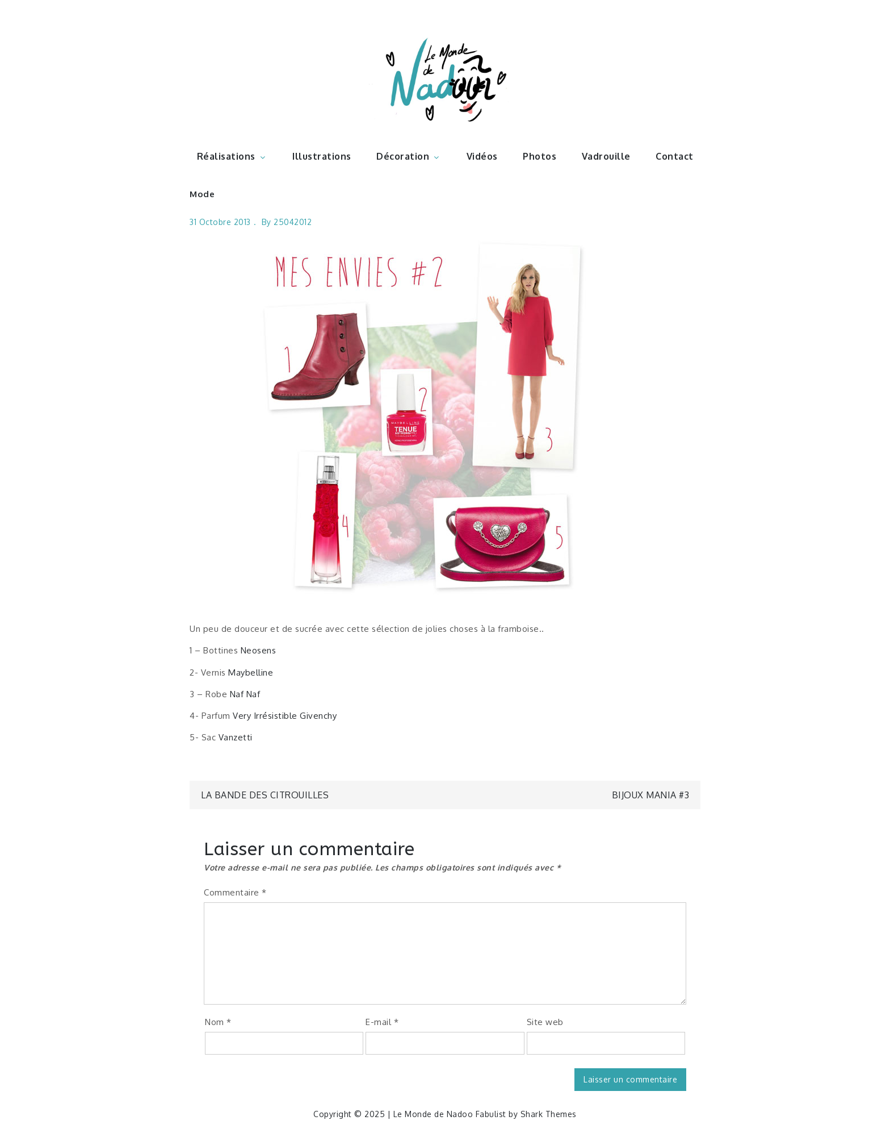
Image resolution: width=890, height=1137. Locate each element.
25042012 (293, 222)
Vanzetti (236, 737)
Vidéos (482, 156)
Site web (545, 1022)
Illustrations (321, 156)
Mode (202, 194)
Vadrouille (606, 156)
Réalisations (232, 156)
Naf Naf (245, 694)
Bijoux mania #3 (651, 795)
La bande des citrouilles (265, 795)
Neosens (258, 650)
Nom (218, 1022)
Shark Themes (548, 1114)
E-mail (382, 1022)
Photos (539, 156)
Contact (675, 156)
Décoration (408, 156)
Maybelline (250, 672)
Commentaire (235, 892)
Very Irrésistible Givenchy (285, 715)
